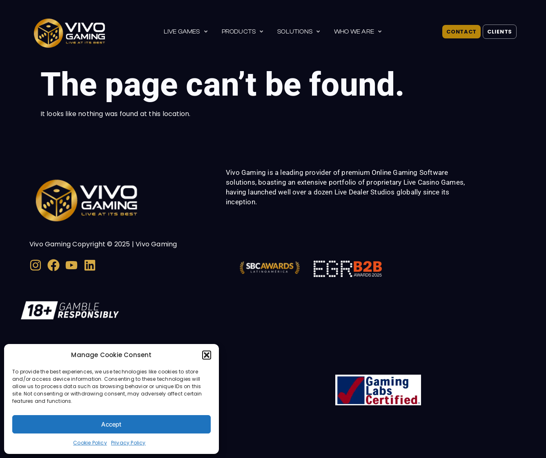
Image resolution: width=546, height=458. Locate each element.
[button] (207, 355)
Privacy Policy (128, 442)
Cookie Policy (90, 442)
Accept (111, 424)
